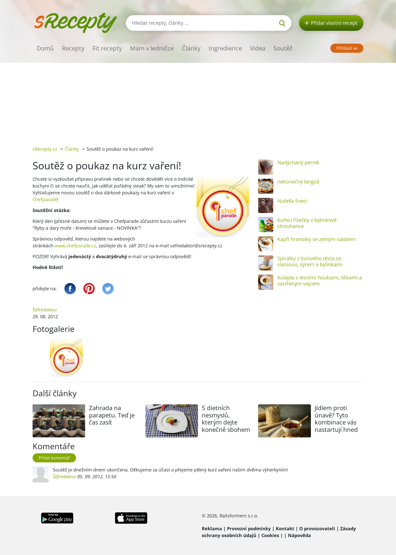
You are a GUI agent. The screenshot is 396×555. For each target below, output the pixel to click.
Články (191, 48)
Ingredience (225, 48)
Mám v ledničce (152, 48)
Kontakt (285, 528)
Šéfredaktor (45, 310)
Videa (257, 48)
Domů (45, 48)
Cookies (270, 535)
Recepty (73, 48)
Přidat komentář (54, 458)
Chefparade (45, 199)
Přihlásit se (346, 48)
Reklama (212, 528)
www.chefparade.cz (75, 246)
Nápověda (299, 535)
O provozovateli (317, 528)
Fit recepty (107, 48)
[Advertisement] (198, 100)
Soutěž (283, 48)
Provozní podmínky (249, 528)
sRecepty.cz (45, 149)
